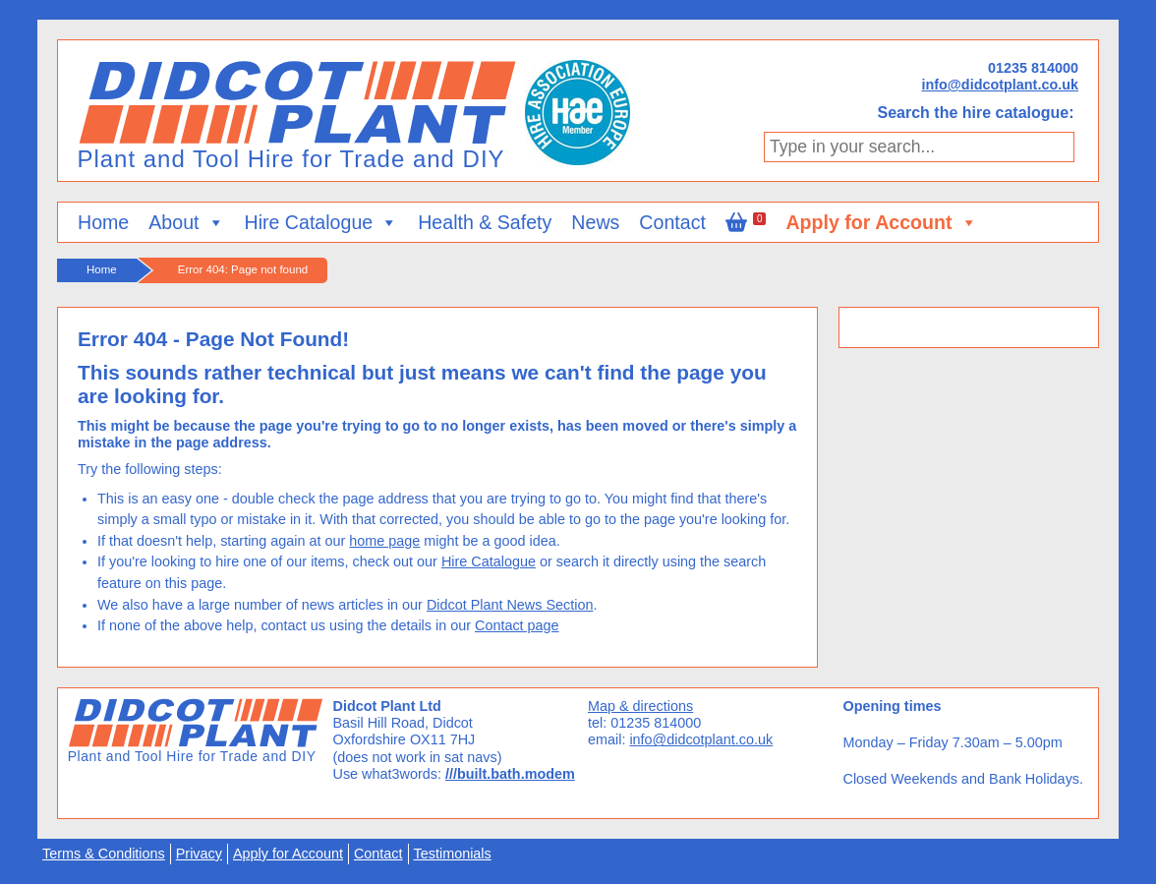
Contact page (517, 625)
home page (384, 541)
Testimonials (452, 853)
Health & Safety (484, 222)
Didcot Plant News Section (510, 605)
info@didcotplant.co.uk (999, 84)
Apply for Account (881, 222)
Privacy (199, 853)
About (186, 222)
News (595, 222)
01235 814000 (1033, 68)
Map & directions (640, 706)
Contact (672, 222)
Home (103, 222)
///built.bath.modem (510, 774)
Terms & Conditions (103, 853)
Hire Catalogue (322, 222)
